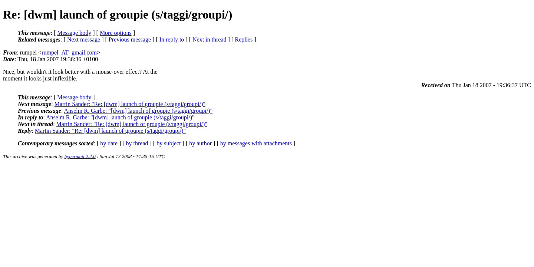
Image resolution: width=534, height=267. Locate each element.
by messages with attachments (256, 143)
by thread (137, 143)
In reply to (171, 39)
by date (109, 143)
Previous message (130, 39)
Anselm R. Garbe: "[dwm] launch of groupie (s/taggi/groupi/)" (138, 111)
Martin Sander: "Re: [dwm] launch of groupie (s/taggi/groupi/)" (130, 104)
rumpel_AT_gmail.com (69, 52)
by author (200, 143)
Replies (244, 39)
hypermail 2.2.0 (80, 156)
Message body (74, 33)
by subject (168, 143)
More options (116, 33)
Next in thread (209, 39)
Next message (83, 39)
